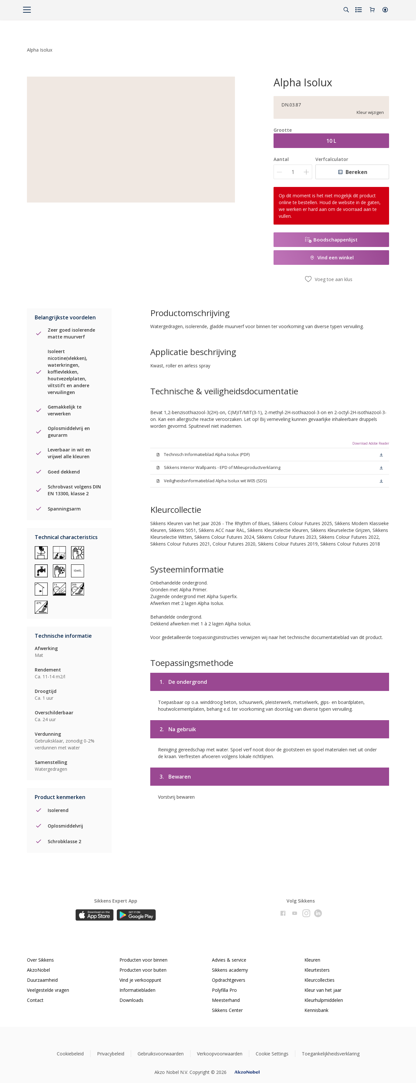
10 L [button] (331, 140)
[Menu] (27, 9)
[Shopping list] (359, 10)
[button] (385, 10)
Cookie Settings (272, 1049)
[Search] (346, 10)
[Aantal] (293, 172)
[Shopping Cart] (372, 10)
